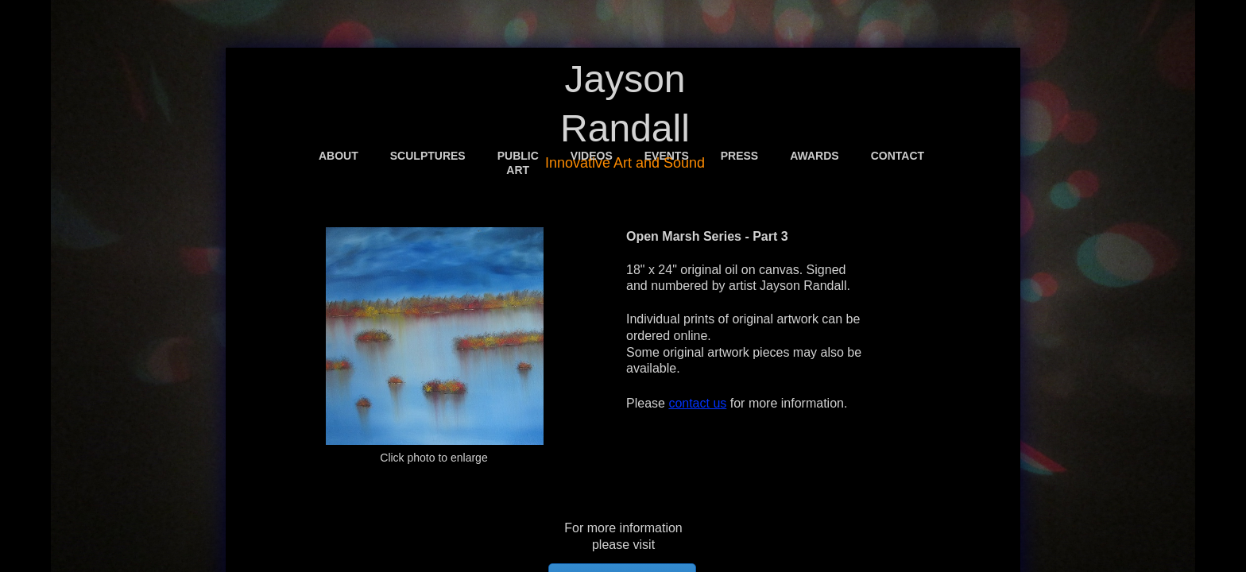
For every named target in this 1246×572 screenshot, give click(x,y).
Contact (897, 155)
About (338, 155)
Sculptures (428, 155)
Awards (814, 155)
